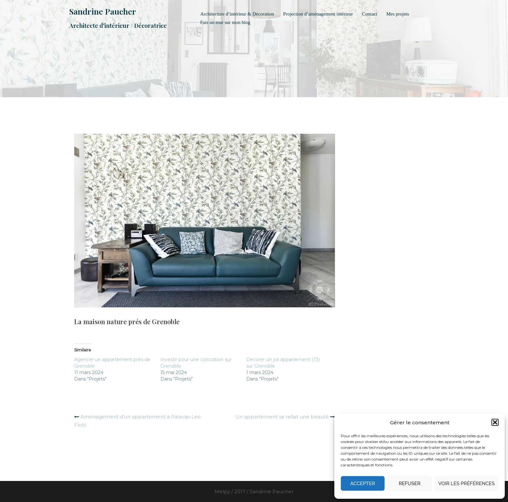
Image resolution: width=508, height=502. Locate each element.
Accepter (362, 483)
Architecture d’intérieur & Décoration (237, 14)
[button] (495, 422)
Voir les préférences (466, 483)
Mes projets (397, 14)
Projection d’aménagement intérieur (318, 14)
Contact (369, 14)
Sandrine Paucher (102, 11)
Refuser (410, 483)
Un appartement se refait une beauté (282, 417)
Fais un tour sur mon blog (225, 22)
